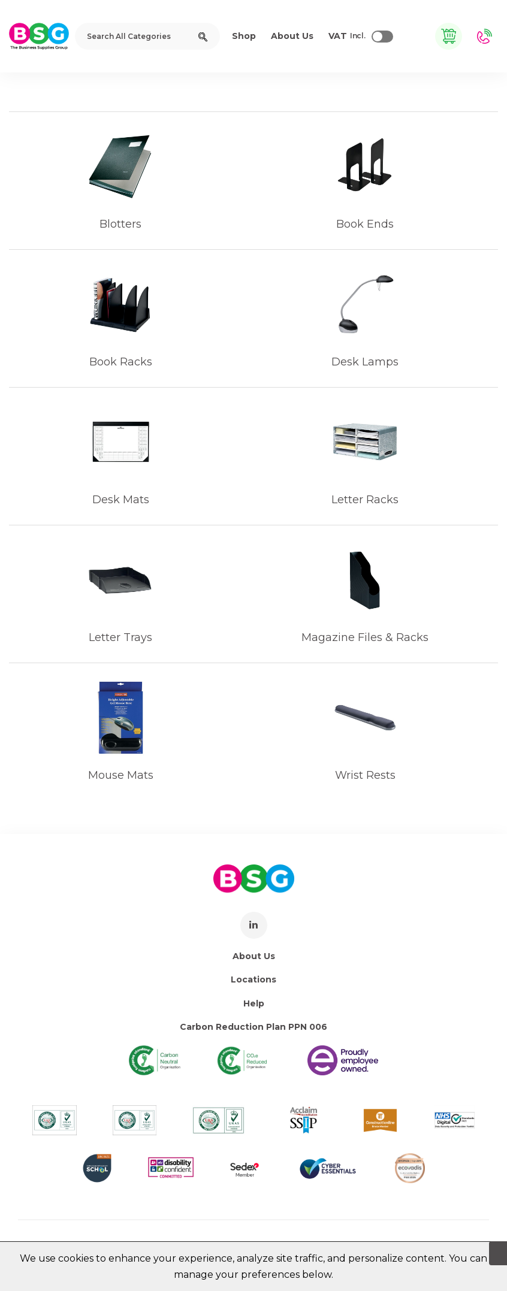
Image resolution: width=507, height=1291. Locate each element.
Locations (253, 979)
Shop (244, 36)
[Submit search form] (203, 36)
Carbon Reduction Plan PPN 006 (253, 1026)
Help (253, 1003)
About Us (254, 956)
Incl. (347, 37)
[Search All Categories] (147, 36)
